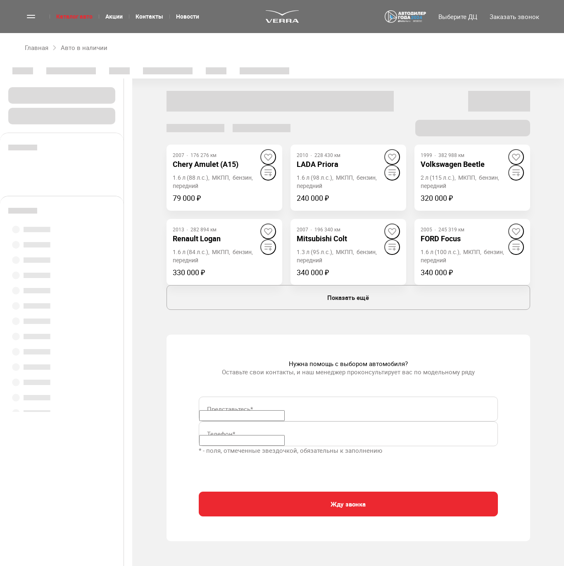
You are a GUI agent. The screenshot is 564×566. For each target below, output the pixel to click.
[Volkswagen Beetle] (453, 164)
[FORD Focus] (441, 238)
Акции (114, 16)
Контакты (149, 16)
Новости (187, 16)
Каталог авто (74, 16)
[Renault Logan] (197, 238)
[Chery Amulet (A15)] (205, 164)
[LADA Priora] (317, 164)
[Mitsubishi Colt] (322, 238)
